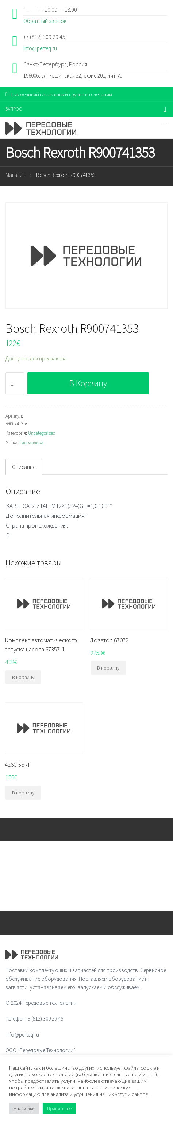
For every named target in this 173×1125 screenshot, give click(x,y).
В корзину (88, 383)
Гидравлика (31, 442)
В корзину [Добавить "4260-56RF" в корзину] (23, 792)
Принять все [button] (59, 1108)
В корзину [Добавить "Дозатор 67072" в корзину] (108, 667)
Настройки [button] (24, 1108)
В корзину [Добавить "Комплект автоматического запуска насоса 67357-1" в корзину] (23, 677)
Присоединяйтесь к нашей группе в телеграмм (58, 94)
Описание (23, 466)
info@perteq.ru (40, 48)
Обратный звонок (44, 20)
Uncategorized (41, 433)
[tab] (23, 467)
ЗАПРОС (13, 109)
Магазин (15, 174)
